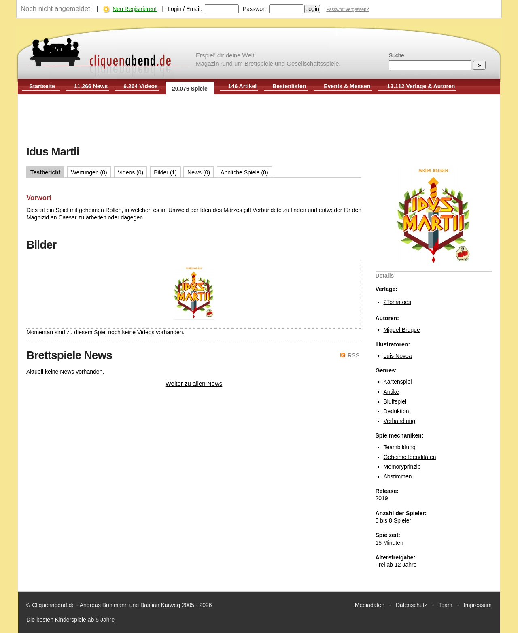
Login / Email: (185, 9)
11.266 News (91, 86)
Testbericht (45, 172)
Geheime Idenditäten (410, 457)
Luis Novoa (398, 356)
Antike (391, 392)
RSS (353, 355)
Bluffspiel (395, 401)
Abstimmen (398, 476)
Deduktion (396, 411)
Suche (396, 55)
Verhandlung (400, 421)
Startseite (42, 86)
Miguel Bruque (402, 330)
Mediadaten (369, 605)
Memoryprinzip (402, 466)
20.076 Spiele (190, 88)
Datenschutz (411, 605)
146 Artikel (242, 86)
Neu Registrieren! (135, 9)
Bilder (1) (165, 172)
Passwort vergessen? (347, 9)
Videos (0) (131, 172)
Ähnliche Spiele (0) (244, 172)
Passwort (254, 9)
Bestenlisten (289, 86)
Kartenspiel (398, 381)
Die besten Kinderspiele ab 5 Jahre (70, 619)
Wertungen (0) (89, 172)
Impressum (478, 605)
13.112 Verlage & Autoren (421, 86)
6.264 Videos (140, 86)
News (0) (198, 172)
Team (445, 605)
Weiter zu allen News (194, 383)
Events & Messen (347, 86)
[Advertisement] (259, 120)
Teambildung (400, 447)
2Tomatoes (397, 302)
